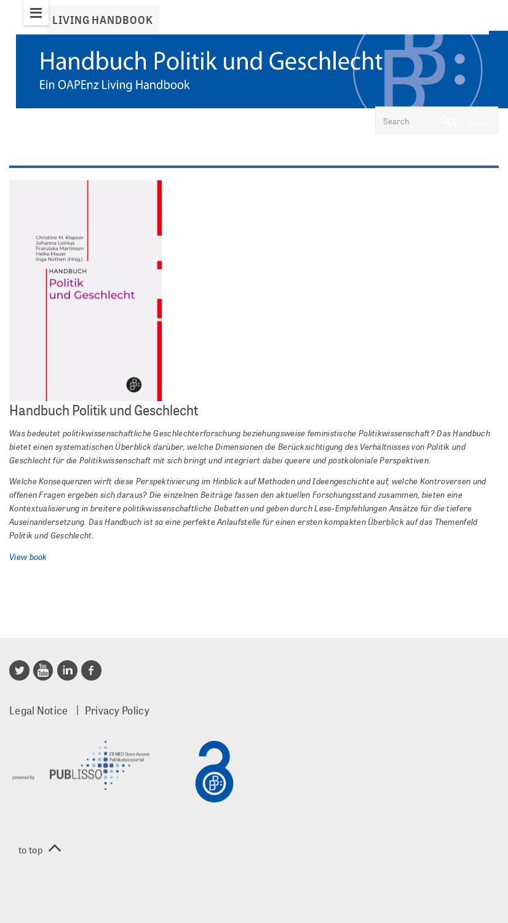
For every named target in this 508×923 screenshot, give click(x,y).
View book (28, 556)
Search (469, 122)
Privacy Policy (117, 710)
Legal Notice (38, 710)
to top (39, 849)
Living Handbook (102, 19)
